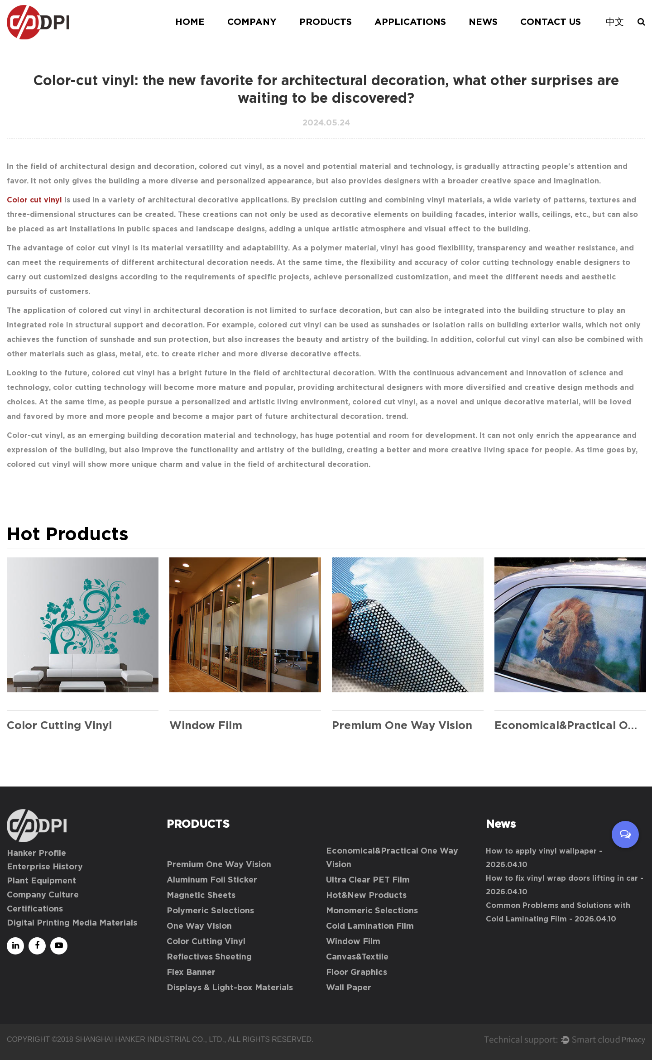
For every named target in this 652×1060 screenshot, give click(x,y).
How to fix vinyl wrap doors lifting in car (562, 878)
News (483, 22)
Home (190, 22)
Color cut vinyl (34, 200)
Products (325, 22)
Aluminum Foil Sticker (212, 880)
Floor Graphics (356, 973)
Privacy (633, 1040)
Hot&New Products (366, 896)
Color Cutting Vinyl (206, 942)
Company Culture (43, 895)
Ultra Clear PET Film (368, 880)
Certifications (35, 909)
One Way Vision (199, 926)
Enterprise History (45, 867)
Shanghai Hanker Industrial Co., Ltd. (149, 1039)
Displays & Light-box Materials (230, 988)
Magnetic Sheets (201, 896)
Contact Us (550, 22)
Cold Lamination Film (370, 926)
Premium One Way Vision (219, 865)
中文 (615, 22)
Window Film (353, 942)
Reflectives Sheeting (209, 957)
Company (252, 22)
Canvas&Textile (357, 957)
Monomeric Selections (372, 911)
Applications (410, 22)
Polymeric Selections (210, 911)
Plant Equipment (41, 881)
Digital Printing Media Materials (72, 923)
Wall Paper (348, 988)
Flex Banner (191, 973)
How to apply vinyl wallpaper (541, 851)
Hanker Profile (36, 853)
